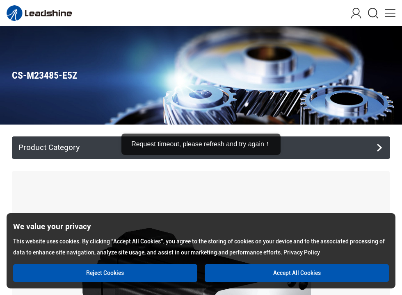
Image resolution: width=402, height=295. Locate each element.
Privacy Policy (301, 252)
